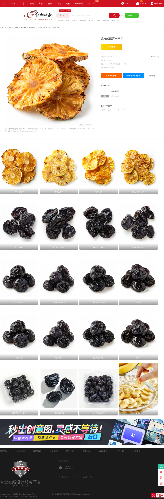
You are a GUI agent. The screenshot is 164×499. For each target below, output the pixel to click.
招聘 (67, 20)
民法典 (60, 20)
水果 (103, 110)
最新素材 (4, 451)
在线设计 (79, 3)
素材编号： (104, 57)
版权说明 (120, 451)
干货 (117, 110)
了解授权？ (152, 76)
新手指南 (70, 451)
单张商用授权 (111, 76)
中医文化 (106, 20)
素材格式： (104, 60)
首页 (4, 3)
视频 (50, 3)
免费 (68, 3)
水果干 (124, 110)
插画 (32, 3)
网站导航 (37, 451)
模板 (13, 3)
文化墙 (74, 20)
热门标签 (21, 451)
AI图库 (16, 27)
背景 (41, 3)
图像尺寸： (105, 64)
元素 (22, 3)
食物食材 (23, 27)
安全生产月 (116, 20)
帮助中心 (87, 451)
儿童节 (91, 20)
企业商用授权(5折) (133, 76)
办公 (59, 3)
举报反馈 (156, 57)
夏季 (98, 20)
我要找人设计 (132, 15)
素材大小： (104, 67)
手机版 (136, 451)
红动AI (92, 2)
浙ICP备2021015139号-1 (27, 494)
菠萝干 (110, 110)
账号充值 (54, 451)
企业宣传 (83, 20)
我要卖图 (161, 466)
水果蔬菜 (32, 27)
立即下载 (111, 47)
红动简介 (103, 451)
